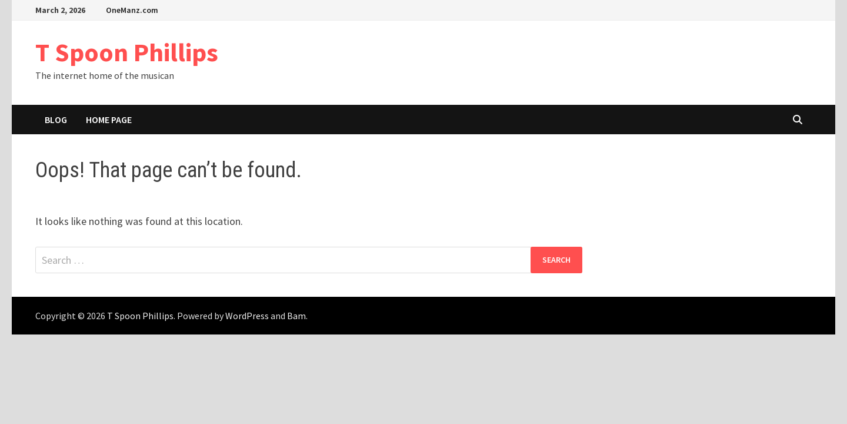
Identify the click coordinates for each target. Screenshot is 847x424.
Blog (56, 119)
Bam (296, 316)
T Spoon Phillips (126, 52)
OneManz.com (132, 10)
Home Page (109, 119)
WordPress (247, 316)
